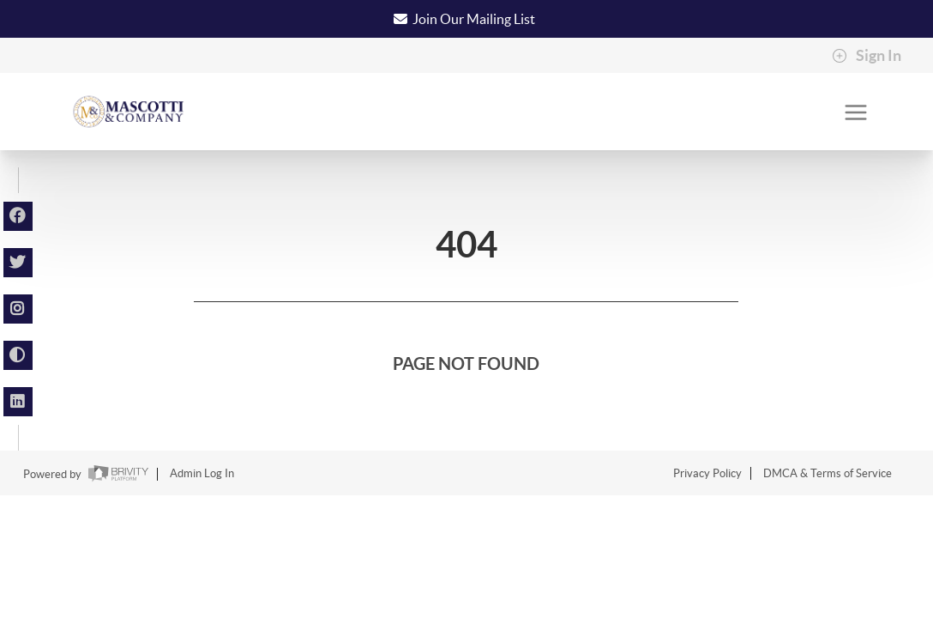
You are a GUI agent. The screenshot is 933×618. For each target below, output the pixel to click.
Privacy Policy (707, 473)
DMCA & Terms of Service (827, 473)
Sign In (866, 55)
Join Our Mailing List (473, 19)
